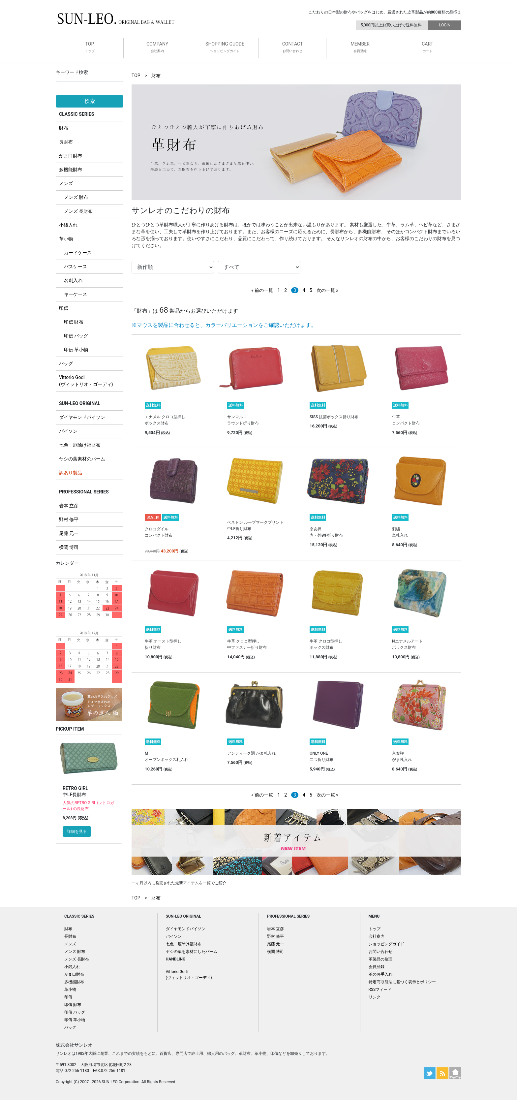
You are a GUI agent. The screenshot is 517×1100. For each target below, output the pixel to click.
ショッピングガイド (386, 944)
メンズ (66, 183)
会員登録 (376, 966)
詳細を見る (77, 831)
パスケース (75, 266)
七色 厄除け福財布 (80, 445)
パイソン (68, 431)
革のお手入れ (380, 974)
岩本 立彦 (68, 505)
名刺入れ (73, 280)
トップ (374, 929)
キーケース (75, 294)
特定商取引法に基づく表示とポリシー (402, 982)
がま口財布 (70, 155)
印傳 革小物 (74, 1020)
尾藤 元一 (68, 533)
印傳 (68, 997)
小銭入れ (68, 225)
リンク (374, 997)
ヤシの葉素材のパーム (82, 458)
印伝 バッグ (76, 335)
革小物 (66, 238)
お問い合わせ (380, 951)
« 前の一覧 (262, 290)
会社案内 (376, 936)
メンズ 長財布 (78, 211)
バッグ (66, 363)
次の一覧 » (327, 290)
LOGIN (444, 25)
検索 (89, 101)
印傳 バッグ (74, 1012)
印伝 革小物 (76, 349)
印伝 (63, 308)
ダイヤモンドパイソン (82, 417)
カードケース (78, 252)
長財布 (66, 141)
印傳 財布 (72, 1004)
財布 (63, 128)
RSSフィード (380, 989)
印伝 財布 (73, 322)
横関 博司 (68, 547)
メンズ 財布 (76, 197)
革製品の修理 (380, 959)
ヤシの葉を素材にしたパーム (191, 951)
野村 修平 (68, 519)
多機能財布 (70, 169)
